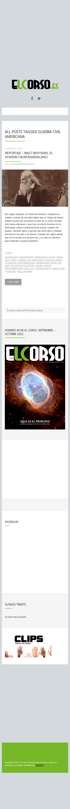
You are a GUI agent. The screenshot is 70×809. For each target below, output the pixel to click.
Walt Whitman (24, 271)
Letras (8, 253)
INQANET (39, 765)
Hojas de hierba (53, 260)
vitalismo (11, 271)
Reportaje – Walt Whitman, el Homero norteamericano (29, 155)
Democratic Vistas (45, 257)
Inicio (7, 128)
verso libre (58, 269)
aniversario (11, 257)
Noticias (16, 128)
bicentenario (26, 257)
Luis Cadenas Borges (22, 164)
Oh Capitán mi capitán (22, 266)
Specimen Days (43, 269)
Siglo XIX (29, 269)
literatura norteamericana (20, 263)
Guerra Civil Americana (30, 260)
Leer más (13, 281)
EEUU (13, 260)
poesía (39, 266)
